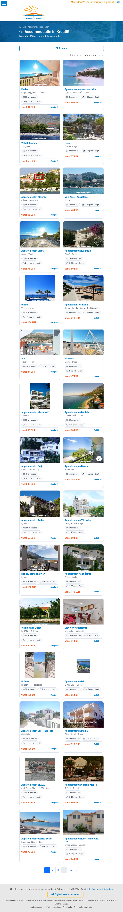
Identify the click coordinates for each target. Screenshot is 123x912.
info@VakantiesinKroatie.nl (100, 889)
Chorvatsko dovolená (54, 900)
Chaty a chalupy (61, 904)
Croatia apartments (108, 900)
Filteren (61, 48)
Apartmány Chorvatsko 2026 (87, 900)
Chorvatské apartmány (83, 907)
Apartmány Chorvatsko (62, 907)
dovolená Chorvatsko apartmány (30, 900)
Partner (50, 907)
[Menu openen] (4, 3)
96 (70, 870)
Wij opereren (10, 900)
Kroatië (22, 27)
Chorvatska (69, 900)
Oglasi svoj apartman (65, 894)
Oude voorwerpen (37, 907)
